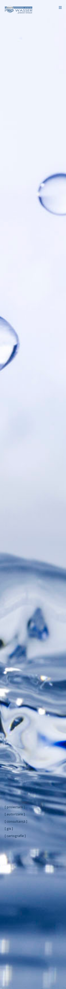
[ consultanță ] (16, 821)
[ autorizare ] (15, 814)
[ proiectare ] (15, 807)
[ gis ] (9, 828)
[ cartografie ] (15, 836)
